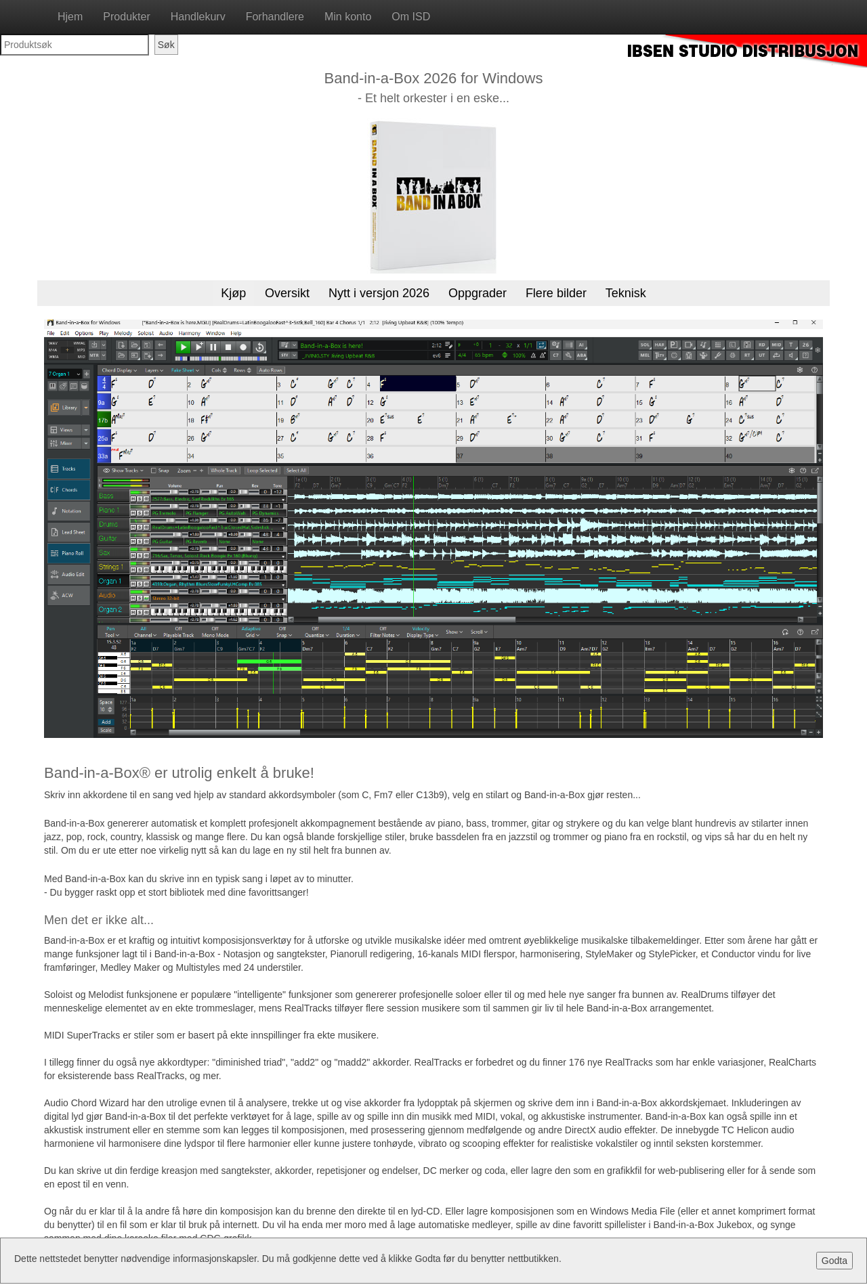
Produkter (126, 16)
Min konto (347, 16)
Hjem (70, 16)
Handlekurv (198, 16)
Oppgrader (477, 293)
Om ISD (411, 16)
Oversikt (287, 293)
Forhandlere (275, 16)
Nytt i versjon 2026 (379, 293)
